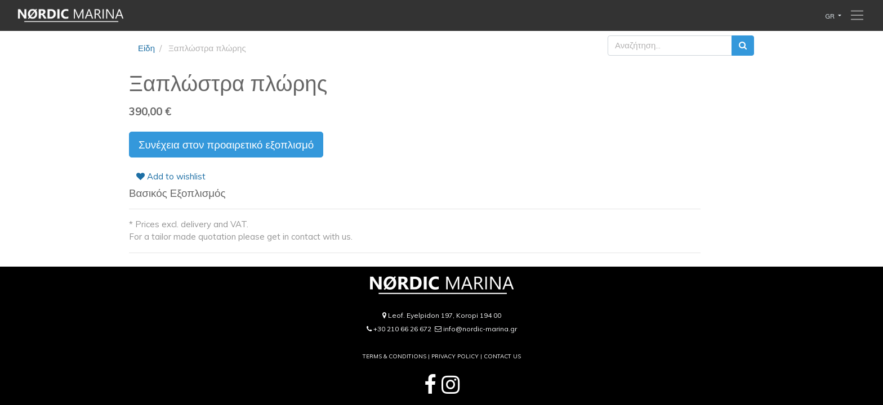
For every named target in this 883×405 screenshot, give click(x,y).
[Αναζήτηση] (743, 45)
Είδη (146, 48)
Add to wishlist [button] (171, 176)
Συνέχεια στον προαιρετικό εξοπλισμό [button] (226, 144)
